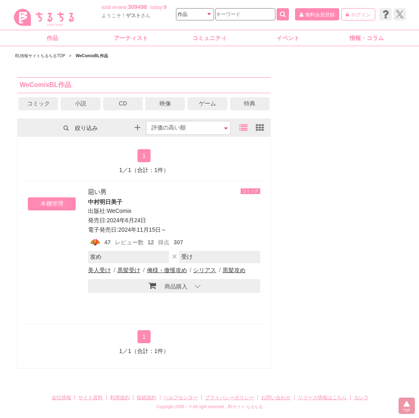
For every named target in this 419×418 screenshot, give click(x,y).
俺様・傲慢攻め (167, 270)
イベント (288, 38)
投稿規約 (146, 397)
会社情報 (61, 397)
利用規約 (120, 397)
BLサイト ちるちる (245, 407)
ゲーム (207, 103)
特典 (249, 103)
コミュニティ (209, 38)
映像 (165, 103)
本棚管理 (52, 203)
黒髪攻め (234, 270)
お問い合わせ (276, 397)
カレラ (361, 397)
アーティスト (131, 38)
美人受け (99, 270)
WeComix (119, 211)
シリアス (204, 270)
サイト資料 (90, 397)
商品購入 (168, 286)
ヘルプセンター (181, 397)
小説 (80, 103)
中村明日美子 (105, 202)
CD (123, 103)
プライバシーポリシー (229, 397)
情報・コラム (366, 38)
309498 (137, 7)
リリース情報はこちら (322, 397)
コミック (38, 103)
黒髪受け (128, 270)
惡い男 (97, 191)
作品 (52, 38)
